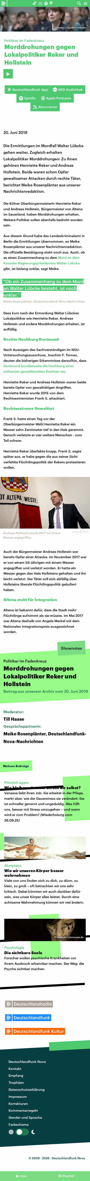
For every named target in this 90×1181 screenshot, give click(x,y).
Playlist (68, 1176)
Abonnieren (45, 107)
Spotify (27, 98)
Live (23, 1176)
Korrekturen (18, 1103)
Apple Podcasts (56, 98)
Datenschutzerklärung (27, 1089)
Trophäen (16, 1082)
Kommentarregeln (23, 1110)
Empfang (16, 1075)
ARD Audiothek (68, 89)
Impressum (18, 1096)
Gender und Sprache (25, 1117)
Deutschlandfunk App (27, 89)
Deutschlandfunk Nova (27, 1061)
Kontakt (15, 1069)
